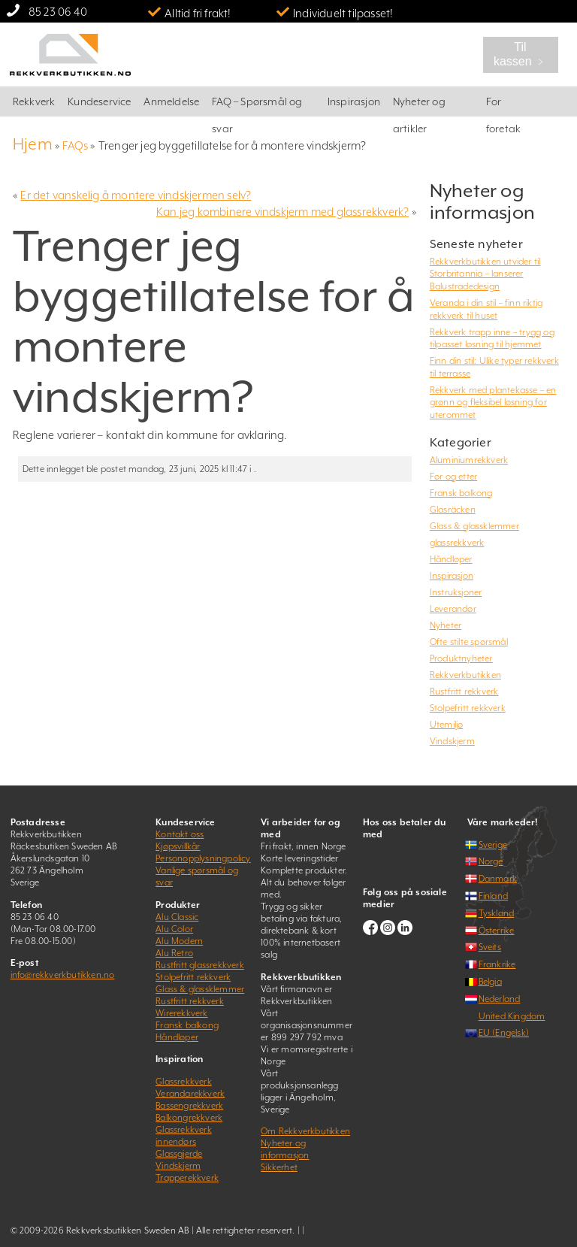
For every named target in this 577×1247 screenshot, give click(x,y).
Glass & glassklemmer (474, 526)
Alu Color (174, 929)
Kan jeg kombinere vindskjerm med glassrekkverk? (282, 211)
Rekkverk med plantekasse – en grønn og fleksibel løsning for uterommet (493, 402)
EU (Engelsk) (504, 1033)
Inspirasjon (354, 101)
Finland (493, 896)
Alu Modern (179, 941)
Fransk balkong (461, 493)
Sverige (493, 845)
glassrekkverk (457, 542)
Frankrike (497, 964)
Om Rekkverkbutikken (305, 1131)
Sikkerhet (279, 1167)
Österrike (497, 930)
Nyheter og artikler (419, 106)
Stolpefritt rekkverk (468, 708)
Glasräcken (453, 509)
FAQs (75, 145)
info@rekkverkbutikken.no (63, 975)
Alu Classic (177, 917)
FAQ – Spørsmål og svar (257, 106)
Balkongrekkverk (189, 1117)
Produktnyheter (461, 658)
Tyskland (497, 913)
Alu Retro (174, 953)
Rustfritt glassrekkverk (200, 965)
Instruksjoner (456, 592)
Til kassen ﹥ (520, 54)
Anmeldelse (171, 101)
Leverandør (453, 609)
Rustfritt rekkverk (464, 691)
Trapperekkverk (187, 1178)
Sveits (490, 947)
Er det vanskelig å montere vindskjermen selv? (135, 195)
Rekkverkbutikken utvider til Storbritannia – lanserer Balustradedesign (485, 274)
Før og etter (453, 476)
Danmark (498, 878)
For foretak (503, 106)
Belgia (490, 981)
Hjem (33, 144)
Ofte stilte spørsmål (469, 642)
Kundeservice (99, 101)
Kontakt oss (180, 834)
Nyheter (445, 625)
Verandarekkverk (190, 1093)
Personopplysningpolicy (203, 858)
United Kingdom (512, 1016)
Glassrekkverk (184, 1081)
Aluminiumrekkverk (469, 460)
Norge (491, 861)
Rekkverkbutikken (465, 675)
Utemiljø (447, 724)
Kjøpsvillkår (178, 846)
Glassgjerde (179, 1154)
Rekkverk (34, 101)
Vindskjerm (452, 741)
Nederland (500, 999)
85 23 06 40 (58, 11)
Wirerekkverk (181, 1013)
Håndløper (451, 559)
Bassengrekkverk (189, 1105)
